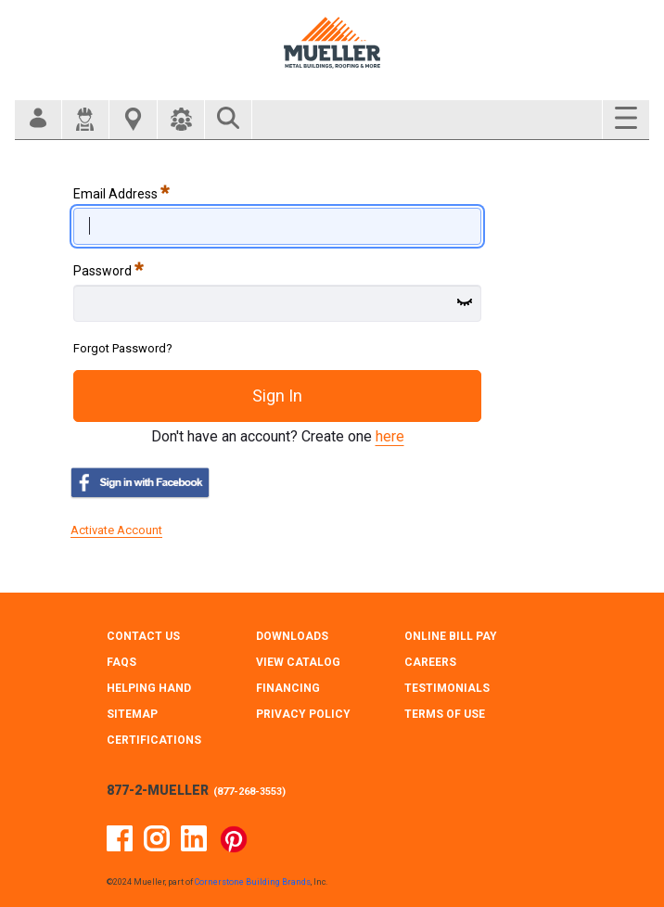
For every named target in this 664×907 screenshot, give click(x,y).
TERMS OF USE (444, 714)
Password (108, 269)
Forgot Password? (122, 348)
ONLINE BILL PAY (450, 636)
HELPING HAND (149, 688)
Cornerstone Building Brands (253, 882)
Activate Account (116, 530)
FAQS (121, 662)
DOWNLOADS (292, 636)
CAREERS (430, 662)
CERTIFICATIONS (154, 740)
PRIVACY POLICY (303, 714)
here (390, 436)
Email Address (121, 192)
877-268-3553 (249, 792)
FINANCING (288, 688)
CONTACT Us (143, 636)
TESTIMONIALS (447, 688)
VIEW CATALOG (298, 662)
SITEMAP (132, 714)
